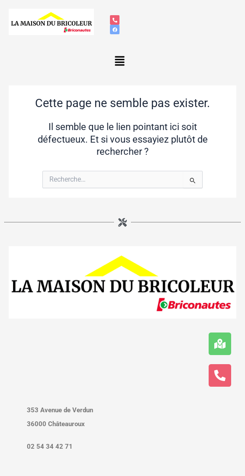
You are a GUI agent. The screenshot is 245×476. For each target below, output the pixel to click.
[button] (119, 61)
